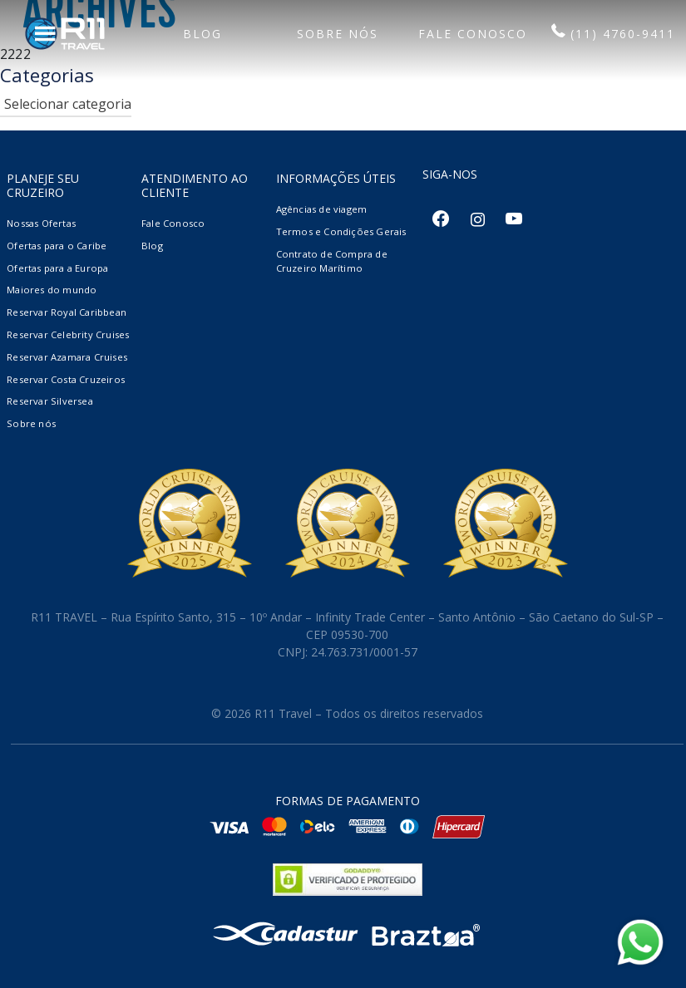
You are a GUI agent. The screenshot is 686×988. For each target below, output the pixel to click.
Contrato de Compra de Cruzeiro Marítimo (331, 261)
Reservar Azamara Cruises (67, 357)
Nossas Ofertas (41, 223)
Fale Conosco (173, 223)
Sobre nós (31, 423)
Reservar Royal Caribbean (66, 312)
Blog (152, 245)
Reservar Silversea (50, 401)
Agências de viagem (322, 209)
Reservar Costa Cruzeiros (66, 379)
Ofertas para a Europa (57, 268)
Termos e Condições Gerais (341, 231)
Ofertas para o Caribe (56, 245)
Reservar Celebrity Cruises (68, 334)
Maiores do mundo (51, 289)
